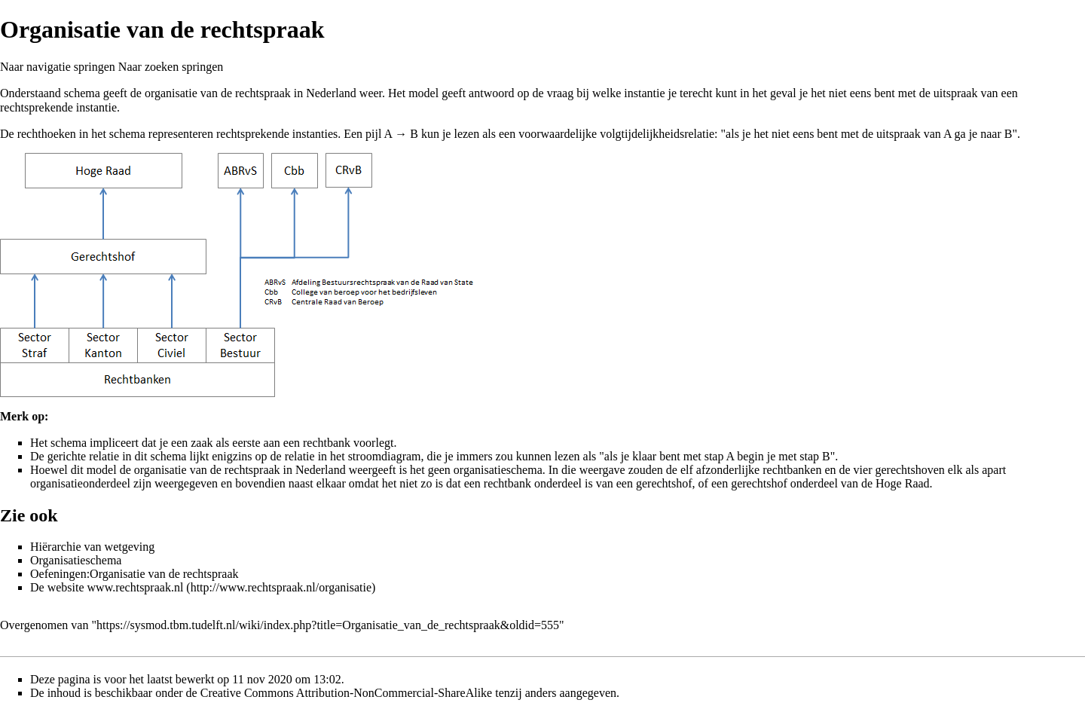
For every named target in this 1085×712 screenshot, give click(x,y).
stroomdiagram (384, 456)
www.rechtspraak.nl (135, 587)
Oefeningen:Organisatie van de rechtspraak (134, 573)
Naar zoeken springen (171, 66)
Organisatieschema (75, 560)
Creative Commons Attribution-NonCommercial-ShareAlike (346, 692)
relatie (104, 456)
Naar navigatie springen (57, 66)
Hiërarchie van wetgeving (92, 546)
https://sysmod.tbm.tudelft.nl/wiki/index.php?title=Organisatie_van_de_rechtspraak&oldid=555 (327, 625)
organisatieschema (498, 469)
